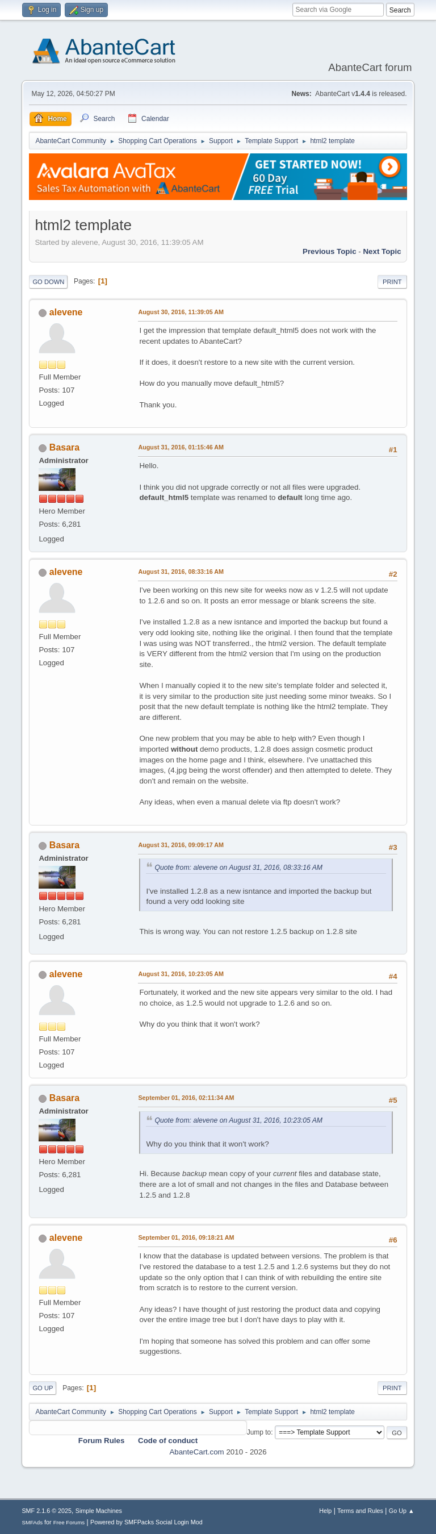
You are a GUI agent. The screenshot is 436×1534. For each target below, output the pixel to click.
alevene (66, 312)
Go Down (48, 281)
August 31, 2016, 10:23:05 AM (181, 973)
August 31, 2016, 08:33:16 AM (181, 571)
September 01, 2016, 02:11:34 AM (186, 1097)
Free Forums (69, 1522)
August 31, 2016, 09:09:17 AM (181, 844)
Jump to (259, 1432)
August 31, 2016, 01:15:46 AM (181, 447)
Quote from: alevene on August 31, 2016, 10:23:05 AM (238, 1120)
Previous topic (330, 251)
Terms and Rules (360, 1510)
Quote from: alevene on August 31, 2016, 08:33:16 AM (238, 868)
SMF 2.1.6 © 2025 (47, 1510)
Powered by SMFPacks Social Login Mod (146, 1522)
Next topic (382, 251)
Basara (64, 447)
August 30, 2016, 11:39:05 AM (181, 312)
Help (325, 1510)
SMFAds (32, 1522)
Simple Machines (99, 1510)
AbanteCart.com (196, 1452)
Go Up (42, 1388)
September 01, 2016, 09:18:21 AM (186, 1237)
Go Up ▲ (401, 1510)
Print (392, 281)
